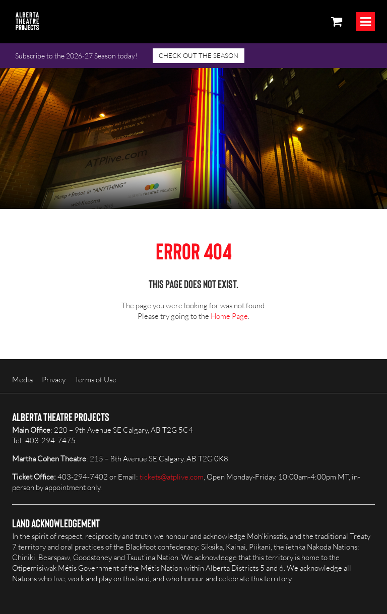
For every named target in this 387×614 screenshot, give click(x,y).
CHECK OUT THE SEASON (198, 55)
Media (22, 379)
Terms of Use (95, 379)
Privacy (54, 379)
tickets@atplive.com (172, 477)
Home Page (229, 316)
